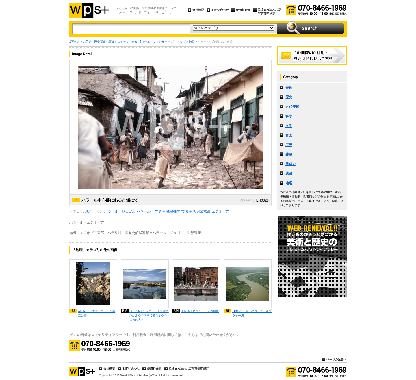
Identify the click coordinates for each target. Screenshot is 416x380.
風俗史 (290, 164)
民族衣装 (204, 211)
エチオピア (220, 211)
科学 (288, 116)
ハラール (144, 211)
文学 (288, 126)
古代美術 (292, 107)
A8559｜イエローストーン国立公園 (96, 313)
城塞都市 (173, 211)
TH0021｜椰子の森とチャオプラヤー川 (252, 313)
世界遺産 (158, 211)
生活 (192, 211)
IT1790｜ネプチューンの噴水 (200, 311)
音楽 (288, 135)
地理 (192, 41)
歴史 (288, 97)
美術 (288, 88)
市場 (184, 211)
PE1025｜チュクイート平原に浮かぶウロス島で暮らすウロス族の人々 (149, 315)
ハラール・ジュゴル (119, 211)
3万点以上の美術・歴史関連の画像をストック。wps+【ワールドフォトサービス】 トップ (127, 41)
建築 (288, 154)
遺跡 (288, 173)
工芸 (288, 145)
